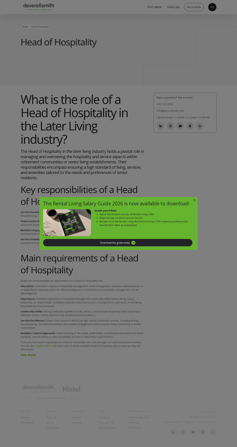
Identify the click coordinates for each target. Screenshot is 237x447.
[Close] (194, 200)
